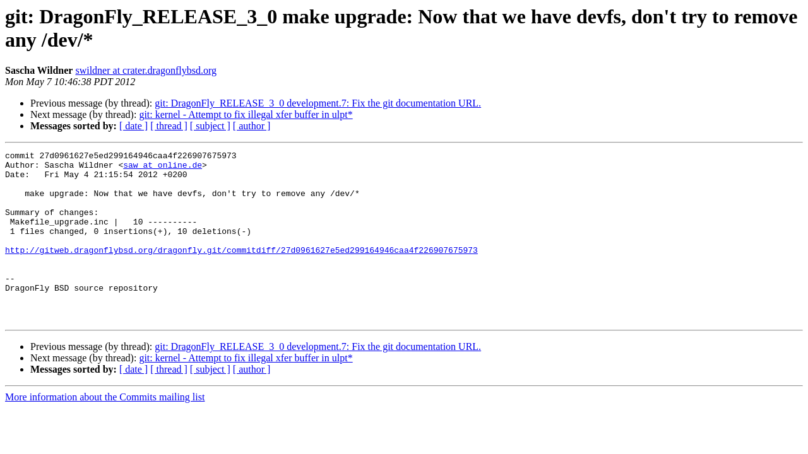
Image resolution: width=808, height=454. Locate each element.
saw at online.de (162, 168)
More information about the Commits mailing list (105, 431)
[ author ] (252, 125)
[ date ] (133, 125)
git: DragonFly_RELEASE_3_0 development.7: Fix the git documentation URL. (318, 103)
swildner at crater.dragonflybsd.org (146, 70)
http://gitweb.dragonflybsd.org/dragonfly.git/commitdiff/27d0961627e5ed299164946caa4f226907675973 (241, 270)
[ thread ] (168, 125)
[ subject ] (210, 125)
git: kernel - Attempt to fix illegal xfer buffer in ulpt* (245, 114)
